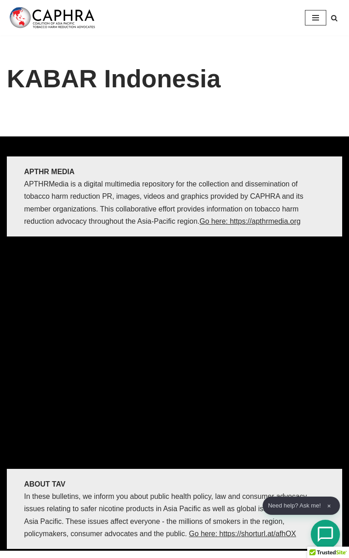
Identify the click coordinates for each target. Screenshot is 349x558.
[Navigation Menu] (315, 17)
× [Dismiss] (329, 506)
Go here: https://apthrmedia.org (249, 221)
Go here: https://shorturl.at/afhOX (242, 534)
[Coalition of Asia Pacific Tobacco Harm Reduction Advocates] (54, 17)
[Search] (334, 18)
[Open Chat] (325, 534)
